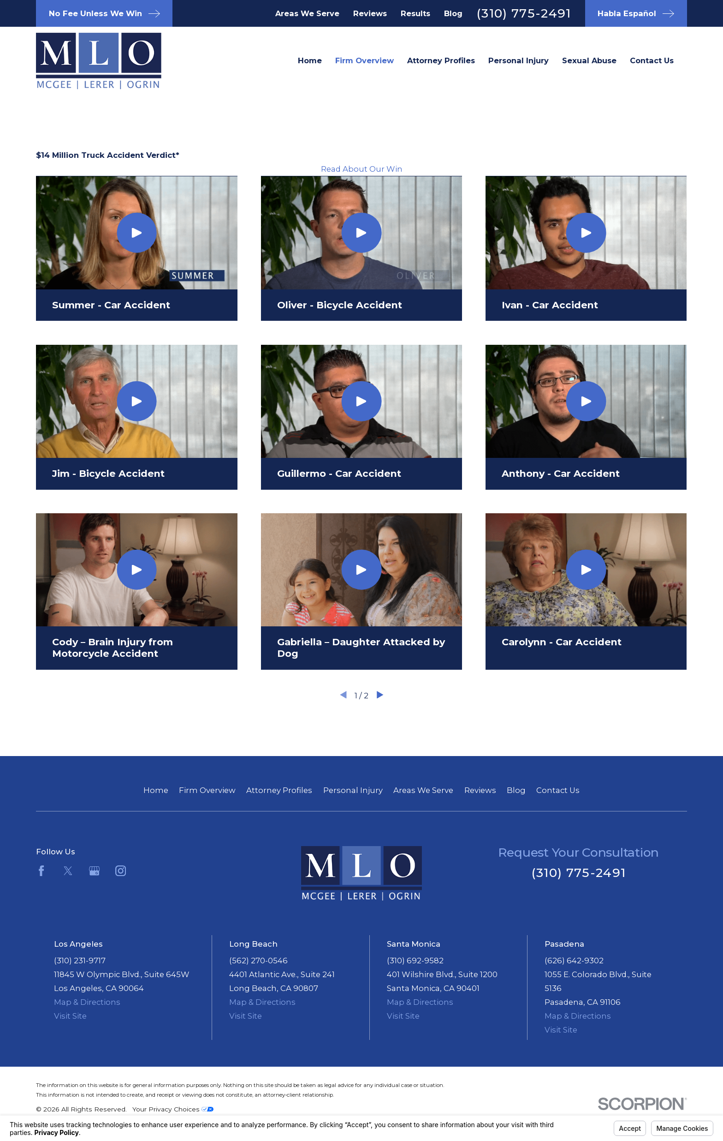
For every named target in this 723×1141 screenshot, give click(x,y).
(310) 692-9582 (415, 960)
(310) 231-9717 (80, 960)
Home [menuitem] (310, 60)
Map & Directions (87, 1002)
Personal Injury (353, 790)
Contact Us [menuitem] (652, 60)
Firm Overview (207, 790)
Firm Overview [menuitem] (364, 60)
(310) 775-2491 (523, 13)
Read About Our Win (362, 169)
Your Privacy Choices (172, 1109)
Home (155, 790)
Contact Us (558, 790)
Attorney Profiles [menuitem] (441, 60)
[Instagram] (120, 870)
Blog (453, 13)
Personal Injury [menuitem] (518, 60)
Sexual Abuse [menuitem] (589, 60)
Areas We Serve (307, 13)
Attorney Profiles (279, 790)
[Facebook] (41, 870)
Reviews (370, 13)
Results (415, 13)
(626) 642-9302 (574, 960)
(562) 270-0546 (258, 960)
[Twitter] (68, 870)
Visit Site (70, 1016)
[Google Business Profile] (94, 870)
